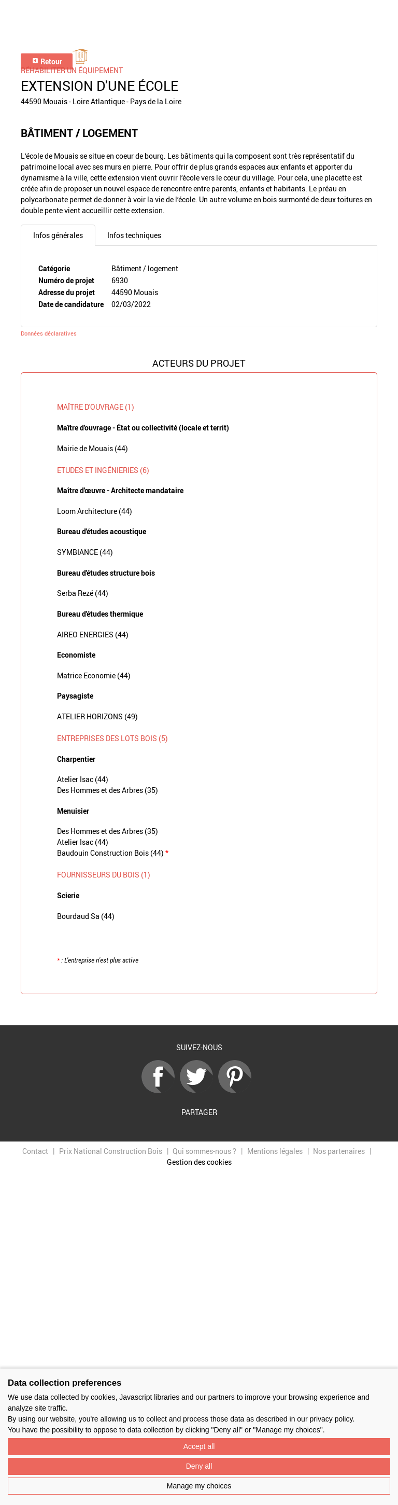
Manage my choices (199, 1486)
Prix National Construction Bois (110, 1151)
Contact (35, 1151)
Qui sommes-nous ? (204, 1151)
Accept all (199, 1446)
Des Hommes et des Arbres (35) (107, 790)
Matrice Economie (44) (94, 675)
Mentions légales (275, 1151)
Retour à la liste (199, 1010)
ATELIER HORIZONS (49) (97, 716)
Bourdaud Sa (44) (86, 916)
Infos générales (58, 235)
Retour (47, 61)
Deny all (199, 1466)
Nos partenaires (339, 1151)
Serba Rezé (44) (82, 593)
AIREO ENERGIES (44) (93, 634)
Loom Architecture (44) (94, 511)
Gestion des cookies (199, 1162)
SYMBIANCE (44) (85, 552)
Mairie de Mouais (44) (92, 448)
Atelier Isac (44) (82, 779)
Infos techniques (134, 235)
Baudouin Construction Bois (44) (112, 853)
